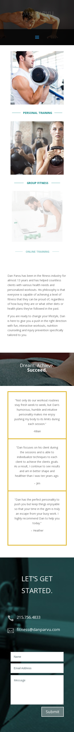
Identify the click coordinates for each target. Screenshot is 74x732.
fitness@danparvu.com (38, 629)
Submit (52, 711)
